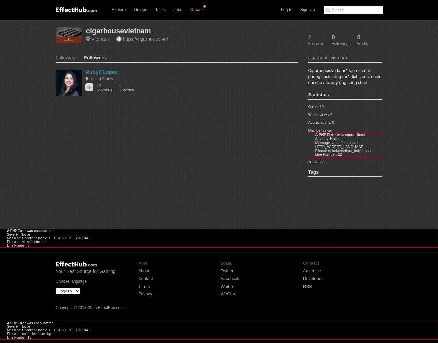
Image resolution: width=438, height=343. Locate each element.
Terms (144, 286)
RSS (307, 286)
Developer (313, 278)
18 (104, 87)
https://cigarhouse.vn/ (145, 39)
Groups (140, 9)
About (143, 270)
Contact (145, 278)
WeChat (228, 294)
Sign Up (307, 9)
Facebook (230, 278)
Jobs (177, 9)
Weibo (227, 286)
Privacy (145, 294)
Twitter (227, 270)
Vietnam (100, 39)
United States (101, 79)
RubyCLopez (101, 72)
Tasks (160, 9)
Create (196, 9)
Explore (119, 9)
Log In (287, 9)
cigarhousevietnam (118, 31)
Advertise (312, 270)
